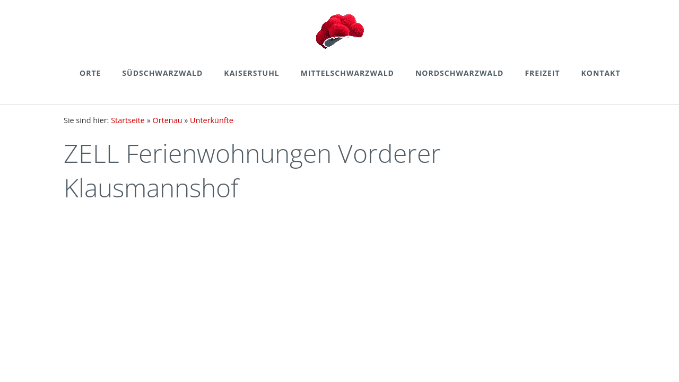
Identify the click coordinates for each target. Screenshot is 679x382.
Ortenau (167, 120)
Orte (90, 73)
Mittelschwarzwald (347, 73)
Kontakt (601, 73)
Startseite (128, 120)
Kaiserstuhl (251, 73)
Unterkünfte (211, 120)
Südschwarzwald (162, 73)
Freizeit (542, 73)
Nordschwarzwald (459, 73)
